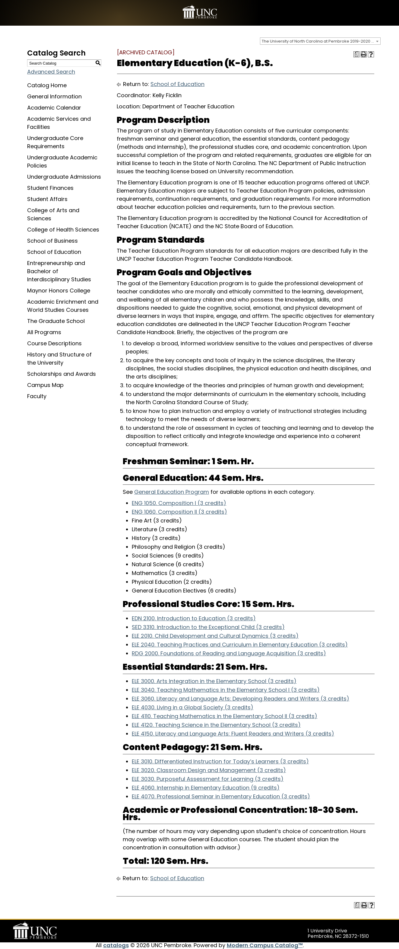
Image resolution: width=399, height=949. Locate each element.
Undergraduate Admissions (64, 177)
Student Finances (50, 188)
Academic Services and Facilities (59, 123)
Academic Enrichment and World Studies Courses (62, 306)
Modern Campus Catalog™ (265, 945)
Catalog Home (47, 85)
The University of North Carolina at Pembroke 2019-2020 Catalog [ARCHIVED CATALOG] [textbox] (321, 41)
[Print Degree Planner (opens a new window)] (356, 54)
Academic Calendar (54, 107)
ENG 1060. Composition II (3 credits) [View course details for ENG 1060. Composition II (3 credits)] (179, 512)
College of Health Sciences (63, 229)
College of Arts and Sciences (53, 214)
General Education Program (171, 492)
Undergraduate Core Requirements (55, 142)
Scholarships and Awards (61, 374)
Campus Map (45, 385)
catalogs (116, 945)
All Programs (44, 332)
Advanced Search (51, 71)
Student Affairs (47, 199)
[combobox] (320, 41)
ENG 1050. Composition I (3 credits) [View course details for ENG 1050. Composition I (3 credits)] (179, 503)
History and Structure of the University (59, 358)
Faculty (36, 396)
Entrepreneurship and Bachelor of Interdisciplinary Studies (59, 271)
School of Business (52, 240)
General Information (54, 96)
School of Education (54, 252)
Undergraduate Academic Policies (62, 161)
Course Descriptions (54, 343)
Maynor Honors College (58, 290)
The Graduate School (56, 321)
